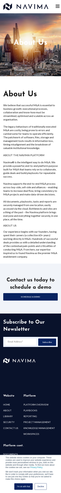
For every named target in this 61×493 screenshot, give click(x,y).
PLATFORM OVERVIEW (35, 404)
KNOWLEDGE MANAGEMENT (39, 428)
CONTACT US (10, 428)
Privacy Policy (36, 467)
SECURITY (8, 422)
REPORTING (30, 416)
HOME (6, 404)
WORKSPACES (31, 434)
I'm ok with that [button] (23, 486)
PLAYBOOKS (30, 410)
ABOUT (7, 410)
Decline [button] (40, 486)
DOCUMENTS (10, 454)
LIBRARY (8, 416)
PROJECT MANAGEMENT (37, 422)
